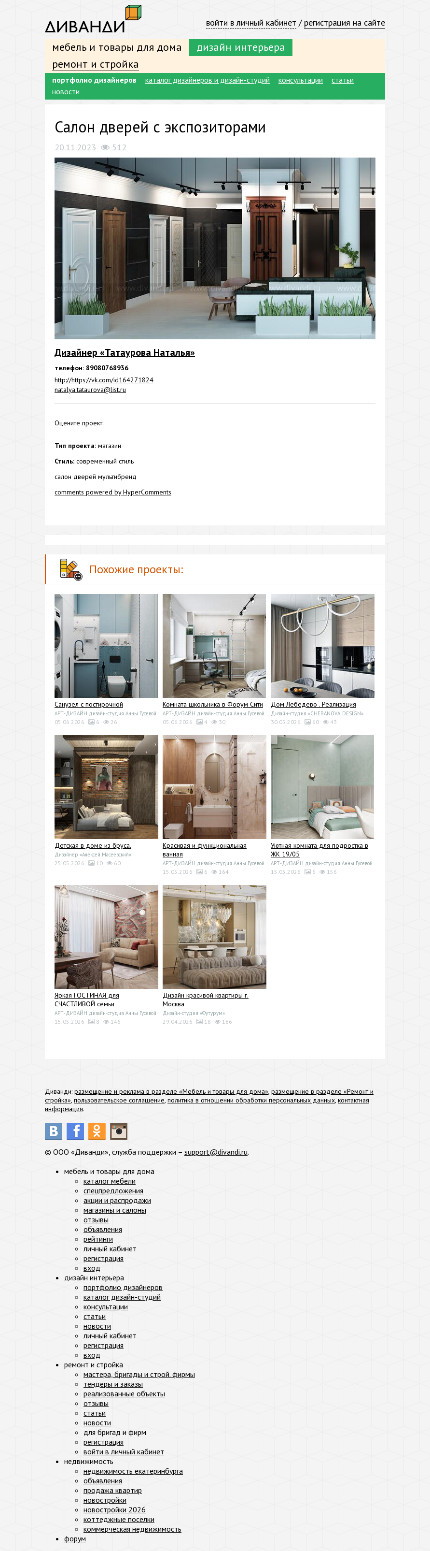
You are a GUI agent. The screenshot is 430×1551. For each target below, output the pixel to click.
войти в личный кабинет (251, 22)
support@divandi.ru (216, 1152)
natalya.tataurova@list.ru (90, 389)
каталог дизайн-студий (122, 1297)
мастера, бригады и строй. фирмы (139, 1374)
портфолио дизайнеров (94, 80)
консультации (300, 80)
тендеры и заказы (113, 1384)
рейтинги (98, 1239)
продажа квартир (112, 1490)
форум (75, 1538)
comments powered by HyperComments (113, 492)
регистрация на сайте (344, 22)
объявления (102, 1229)
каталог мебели (109, 1181)
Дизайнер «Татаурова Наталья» (125, 352)
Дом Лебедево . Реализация (313, 704)
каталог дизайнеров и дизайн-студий (207, 80)
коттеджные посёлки (118, 1519)
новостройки (104, 1500)
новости (66, 91)
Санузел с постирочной (89, 704)
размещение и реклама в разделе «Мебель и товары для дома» (171, 1091)
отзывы (96, 1219)
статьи (343, 80)
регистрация (103, 1258)
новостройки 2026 (114, 1509)
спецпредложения (113, 1190)
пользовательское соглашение (119, 1100)
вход (91, 1268)
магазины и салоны (114, 1210)
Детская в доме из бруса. (93, 845)
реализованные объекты (124, 1393)
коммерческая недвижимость (132, 1529)
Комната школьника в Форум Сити (213, 704)
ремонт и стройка (95, 64)
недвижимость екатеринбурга (133, 1471)
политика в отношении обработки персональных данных (251, 1100)
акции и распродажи (117, 1200)
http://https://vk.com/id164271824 (104, 380)
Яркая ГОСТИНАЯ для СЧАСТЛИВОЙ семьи (87, 999)
